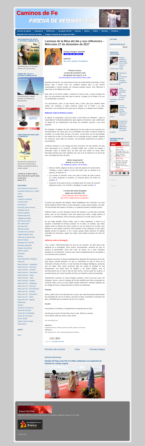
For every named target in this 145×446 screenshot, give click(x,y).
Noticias (78, 31)
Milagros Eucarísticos (25, 248)
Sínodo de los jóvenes (25, 316)
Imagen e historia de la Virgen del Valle (59, 34)
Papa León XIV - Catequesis (27, 283)
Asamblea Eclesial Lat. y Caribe (28, 191)
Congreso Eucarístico (25, 199)
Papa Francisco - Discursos (27, 267)
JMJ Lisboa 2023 (23, 223)
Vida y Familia (22, 318)
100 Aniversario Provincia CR (27, 188)
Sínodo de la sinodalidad (26, 313)
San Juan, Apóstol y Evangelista (76, 61)
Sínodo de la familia (24, 310)
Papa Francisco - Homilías (26, 270)
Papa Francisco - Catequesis (27, 264)
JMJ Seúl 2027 (23, 226)
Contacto (114, 31)
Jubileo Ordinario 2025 (25, 234)
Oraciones (21, 261)
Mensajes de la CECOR (26, 242)
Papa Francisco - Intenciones (27, 272)
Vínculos (104, 31)
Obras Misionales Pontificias (27, 259)
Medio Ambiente (23, 240)
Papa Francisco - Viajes (26, 278)
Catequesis (38, 31)
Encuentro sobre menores (26, 207)
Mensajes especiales (25, 245)
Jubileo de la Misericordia (26, 237)
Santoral (20, 305)
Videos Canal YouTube (25, 321)
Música (86, 31)
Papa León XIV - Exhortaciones (28, 289)
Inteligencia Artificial (24, 218)
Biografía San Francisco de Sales (29, 34)
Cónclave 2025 (23, 202)
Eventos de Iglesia (24, 31)
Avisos (20, 194)
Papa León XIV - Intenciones (27, 294)
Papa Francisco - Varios (26, 275)
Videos (95, 31)
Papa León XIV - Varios (25, 297)
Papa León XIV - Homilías (26, 291)
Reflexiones (50, 31)
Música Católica (23, 251)
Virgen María (22, 324)
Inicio (77, 349)
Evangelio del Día (64, 31)
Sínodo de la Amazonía (25, 308)
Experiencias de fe (24, 215)
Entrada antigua (97, 349)
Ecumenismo (22, 204)
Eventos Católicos (24, 213)
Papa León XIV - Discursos (27, 286)
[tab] (115, 144)
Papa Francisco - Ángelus (26, 280)
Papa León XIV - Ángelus (26, 299)
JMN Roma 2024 (23, 229)
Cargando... (114, 180)
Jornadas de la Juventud (26, 232)
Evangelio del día (58, 341)
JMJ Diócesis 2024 (24, 221)
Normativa (21, 253)
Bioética (20, 196)
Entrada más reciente (55, 349)
